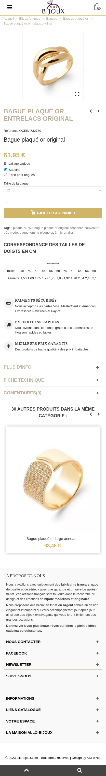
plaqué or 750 (23, 228)
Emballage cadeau (17, 163)
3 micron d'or (64, 232)
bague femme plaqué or (36, 232)
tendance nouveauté (84, 228)
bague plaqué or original (51, 228)
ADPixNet (94, 758)
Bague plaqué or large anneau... (53, 538)
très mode (11, 232)
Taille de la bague (16, 183)
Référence (11, 131)
